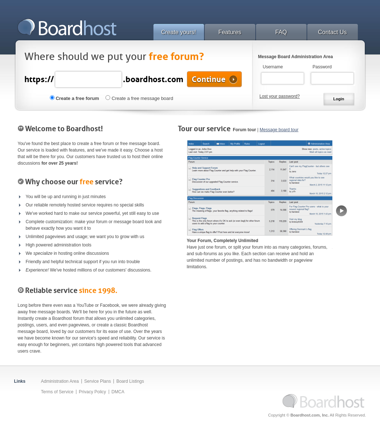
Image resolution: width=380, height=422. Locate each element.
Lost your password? (280, 96)
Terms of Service (57, 391)
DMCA (118, 391)
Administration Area (60, 381)
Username (273, 66)
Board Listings (130, 381)
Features (229, 32)
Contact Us (332, 32)
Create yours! (178, 32)
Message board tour (279, 129)
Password (322, 66)
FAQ (281, 32)
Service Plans (97, 381)
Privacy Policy (92, 391)
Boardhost (67, 27)
